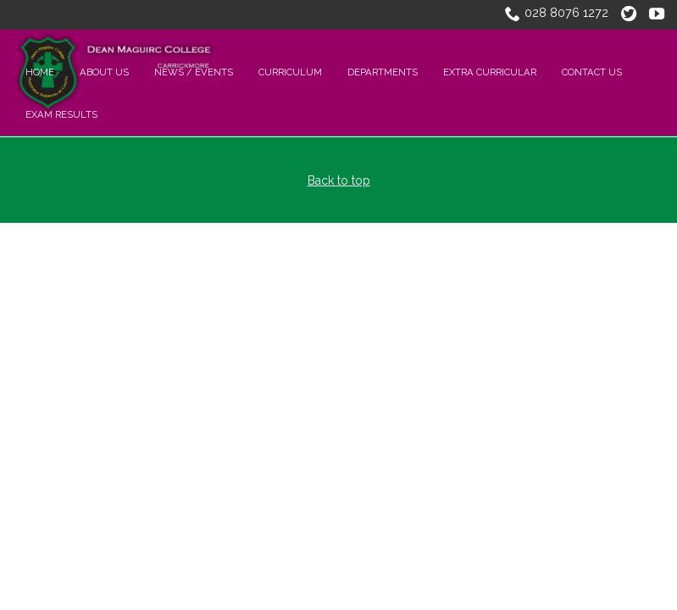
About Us (104, 72)
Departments (382, 72)
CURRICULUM (290, 72)
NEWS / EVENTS (193, 72)
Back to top (339, 180)
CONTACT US (592, 72)
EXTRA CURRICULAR (489, 72)
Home (39, 72)
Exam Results (61, 114)
